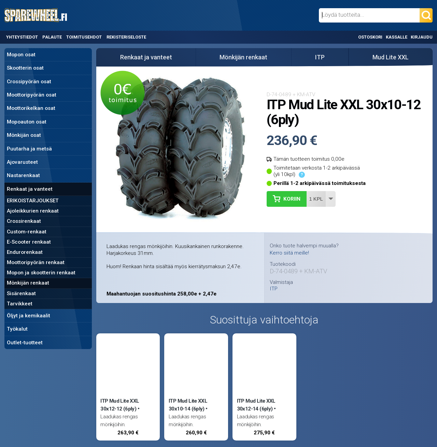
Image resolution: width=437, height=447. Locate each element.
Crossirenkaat (24, 221)
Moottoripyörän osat (31, 95)
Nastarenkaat (23, 175)
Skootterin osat (25, 68)
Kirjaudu (422, 37)
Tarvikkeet (19, 304)
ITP (320, 57)
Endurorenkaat (25, 252)
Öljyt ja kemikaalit (28, 316)
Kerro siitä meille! (289, 253)
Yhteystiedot (22, 37)
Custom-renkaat (26, 232)
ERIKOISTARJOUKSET (33, 201)
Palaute (52, 37)
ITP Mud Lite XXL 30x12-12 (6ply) (119, 405)
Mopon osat (21, 55)
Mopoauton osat (26, 122)
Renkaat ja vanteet (30, 189)
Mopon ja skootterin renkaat (41, 273)
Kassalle (396, 37)
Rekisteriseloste (126, 37)
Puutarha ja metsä (29, 149)
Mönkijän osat (24, 135)
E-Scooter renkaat (29, 242)
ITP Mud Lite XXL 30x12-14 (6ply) (256, 405)
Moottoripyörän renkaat (36, 262)
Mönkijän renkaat (28, 283)
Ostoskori (370, 37)
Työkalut (17, 329)
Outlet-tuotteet (25, 343)
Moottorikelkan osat (31, 108)
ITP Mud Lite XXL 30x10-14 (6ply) (188, 405)
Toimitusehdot (84, 37)
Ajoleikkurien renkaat (33, 211)
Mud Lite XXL (390, 57)
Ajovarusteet (22, 162)
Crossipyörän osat (29, 81)
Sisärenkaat (21, 293)
